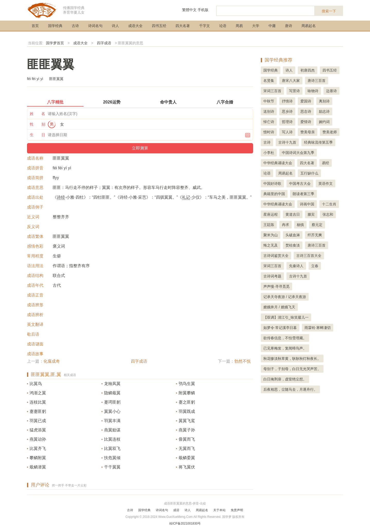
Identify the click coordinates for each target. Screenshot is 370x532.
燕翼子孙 (187, 430)
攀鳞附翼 (38, 458)
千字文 (204, 26)
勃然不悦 (242, 361)
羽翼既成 (187, 411)
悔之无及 (270, 245)
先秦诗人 (296, 266)
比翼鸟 (36, 383)
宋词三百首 (272, 91)
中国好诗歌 (272, 183)
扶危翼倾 (112, 458)
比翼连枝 (112, 439)
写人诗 (287, 132)
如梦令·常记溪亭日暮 (280, 328)
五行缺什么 (309, 173)
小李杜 (268, 153)
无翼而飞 (187, 448)
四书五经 (159, 26)
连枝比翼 (38, 402)
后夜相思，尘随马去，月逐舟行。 (290, 389)
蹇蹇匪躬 (38, 411)
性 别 (37, 124)
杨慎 (300, 225)
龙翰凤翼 (112, 383)
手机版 (203, 10)
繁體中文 (189, 10)
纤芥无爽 (315, 235)
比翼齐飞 (38, 448)
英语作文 (325, 183)
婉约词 (324, 122)
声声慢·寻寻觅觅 (276, 286)
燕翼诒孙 (38, 439)
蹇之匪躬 (187, 402)
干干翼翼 (112, 467)
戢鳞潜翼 (38, 467)
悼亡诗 (268, 122)
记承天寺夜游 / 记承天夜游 (284, 297)
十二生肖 (329, 204)
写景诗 (294, 91)
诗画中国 (307, 204)
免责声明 (237, 510)
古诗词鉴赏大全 (276, 256)
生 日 (37, 135)
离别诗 (324, 101)
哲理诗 (287, 122)
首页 (35, 26)
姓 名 (37, 113)
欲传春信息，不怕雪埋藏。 (285, 338)
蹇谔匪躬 (112, 402)
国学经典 (55, 26)
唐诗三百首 (317, 81)
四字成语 (104, 43)
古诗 (75, 26)
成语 (176, 510)
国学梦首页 (55, 43)
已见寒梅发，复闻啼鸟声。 (285, 348)
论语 (222, 26)
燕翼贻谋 (112, 430)
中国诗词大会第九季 (298, 153)
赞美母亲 (307, 132)
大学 (255, 26)
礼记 (186, 197)
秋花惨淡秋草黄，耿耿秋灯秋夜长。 (292, 358)
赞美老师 (329, 132)
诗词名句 (95, 26)
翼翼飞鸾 (187, 420)
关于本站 (219, 510)
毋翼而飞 (187, 439)
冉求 (285, 225)
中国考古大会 (300, 183)
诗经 (61, 197)
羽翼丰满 (112, 420)
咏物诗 (313, 91)
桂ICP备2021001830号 (185, 523)
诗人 (115, 26)
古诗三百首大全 (308, 256)
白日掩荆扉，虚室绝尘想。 (285, 379)
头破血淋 (292, 235)
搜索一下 (329, 11)
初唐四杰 (307, 70)
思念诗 (305, 111)
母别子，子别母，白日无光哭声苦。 (292, 369)
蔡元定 (317, 225)
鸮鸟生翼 (187, 383)
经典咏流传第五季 (318, 142)
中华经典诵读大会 (277, 163)
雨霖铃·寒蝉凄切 (317, 328)
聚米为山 (270, 235)
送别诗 (268, 111)
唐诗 (288, 26)
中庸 (272, 26)
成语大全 (135, 26)
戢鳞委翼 (187, 458)
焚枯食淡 (292, 245)
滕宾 (311, 214)
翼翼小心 (112, 411)
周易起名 (308, 26)
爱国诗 (305, 101)
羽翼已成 (38, 420)
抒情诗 (287, 101)
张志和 (327, 214)
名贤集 (268, 81)
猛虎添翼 (38, 430)
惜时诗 (268, 132)
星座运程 (270, 214)
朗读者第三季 (303, 194)
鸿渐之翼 (38, 393)
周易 (239, 26)
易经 (325, 163)
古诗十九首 (287, 142)
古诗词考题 (272, 276)
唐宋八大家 (291, 81)
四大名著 (182, 26)
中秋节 (268, 101)
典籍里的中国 (274, 194)
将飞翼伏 (187, 467)
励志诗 (324, 111)
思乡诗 (287, 111)
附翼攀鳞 (187, 393)
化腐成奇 (51, 361)
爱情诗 (305, 122)
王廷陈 (268, 225)
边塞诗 (331, 91)
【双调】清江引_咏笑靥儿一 (286, 317)
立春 (314, 266)
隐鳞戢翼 (112, 393)
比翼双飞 (112, 448)
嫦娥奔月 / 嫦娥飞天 (279, 307)
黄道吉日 (292, 214)
